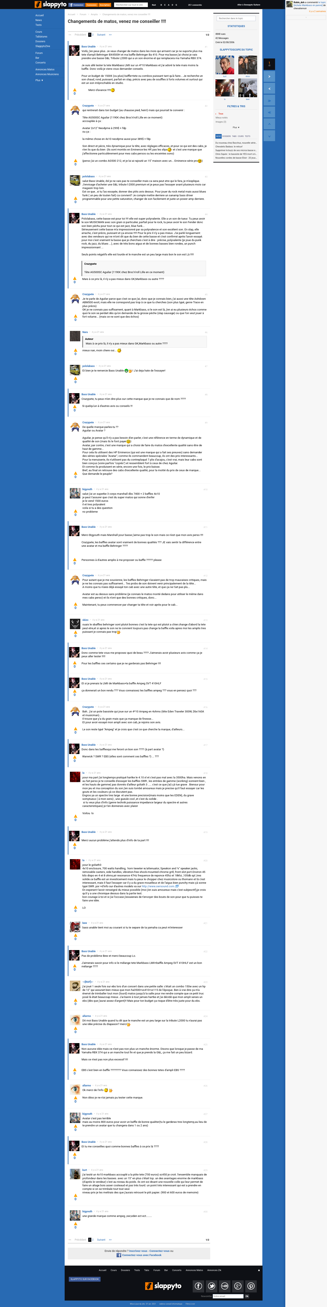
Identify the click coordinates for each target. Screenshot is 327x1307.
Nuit (154, 5)
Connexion (78, 5)
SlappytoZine (42, 46)
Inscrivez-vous (138, 1250)
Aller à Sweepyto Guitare (248, 5)
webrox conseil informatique (170, 1304)
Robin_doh (299, 2)
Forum (39, 53)
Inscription (105, 5)
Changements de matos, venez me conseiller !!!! (126, 14)
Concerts (40, 62)
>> (110, 34)
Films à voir (190, 1304)
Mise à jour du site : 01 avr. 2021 (143, 1304)
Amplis (94, 14)
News (38, 20)
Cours (38, 31)
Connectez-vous (160, 1250)
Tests (38, 25)
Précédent (80, 34)
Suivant (101, 34)
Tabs (234, 136)
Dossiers (40, 41)
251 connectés (195, 5)
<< (70, 34)
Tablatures (41, 36)
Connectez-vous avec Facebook (139, 1255)
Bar (37, 57)
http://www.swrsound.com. (158, 886)
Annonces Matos (44, 69)
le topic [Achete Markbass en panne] (310, 4)
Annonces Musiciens (47, 74)
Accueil (39, 15)
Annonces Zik (214, 1270)
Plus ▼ (39, 80)
